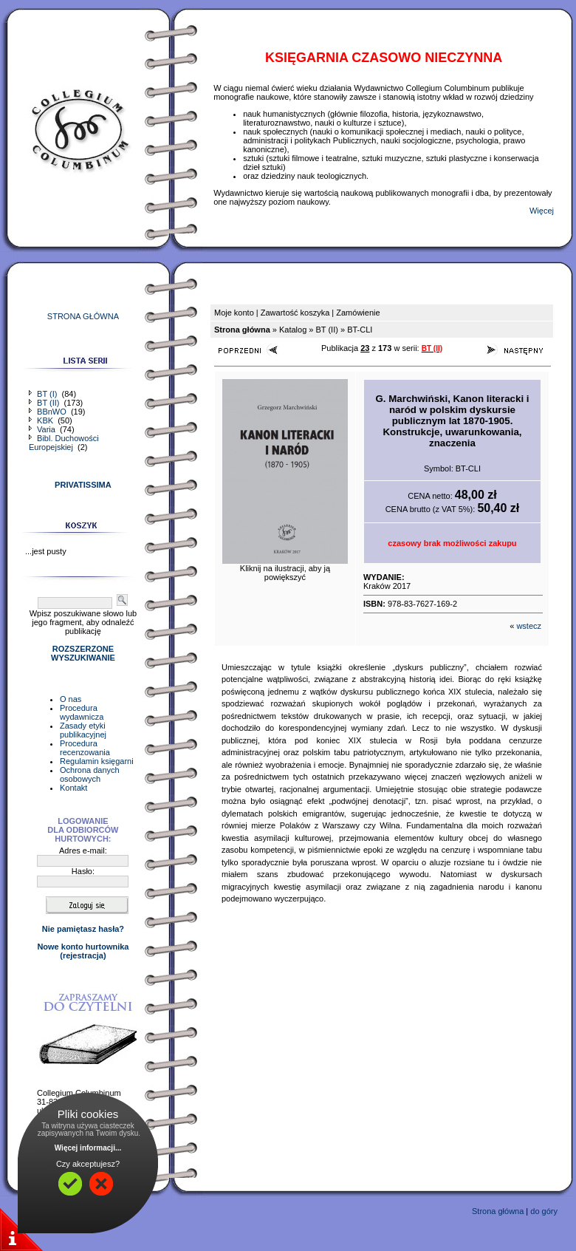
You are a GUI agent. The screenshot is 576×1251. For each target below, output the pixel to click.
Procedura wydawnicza (81, 712)
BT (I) (44, 393)
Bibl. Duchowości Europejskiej (64, 442)
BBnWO (49, 411)
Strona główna (498, 1211)
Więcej (541, 210)
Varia (43, 429)
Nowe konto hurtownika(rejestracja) (82, 951)
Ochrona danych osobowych (90, 774)
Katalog (292, 329)
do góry (544, 1211)
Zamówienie (358, 312)
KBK (42, 420)
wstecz (528, 625)
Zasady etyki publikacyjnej (83, 730)
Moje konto (234, 312)
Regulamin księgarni (97, 761)
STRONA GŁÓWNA (83, 316)
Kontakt (73, 787)
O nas (70, 699)
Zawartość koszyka (295, 312)
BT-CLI (359, 329)
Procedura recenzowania (85, 748)
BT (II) (45, 402)
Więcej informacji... (88, 1148)
